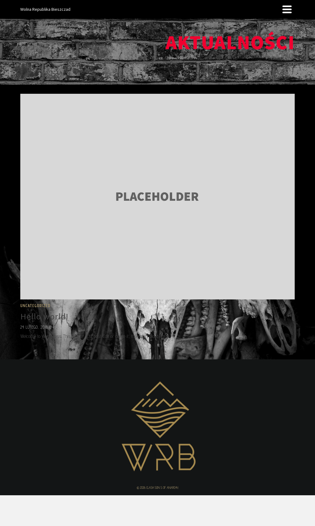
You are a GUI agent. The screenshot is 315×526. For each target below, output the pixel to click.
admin (60, 327)
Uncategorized (35, 305)
